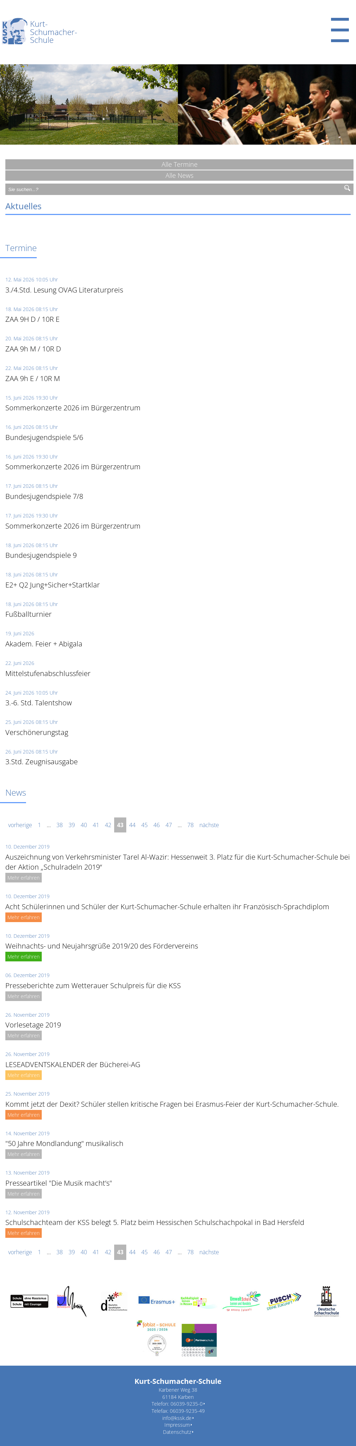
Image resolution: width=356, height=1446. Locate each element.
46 (156, 825)
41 (96, 825)
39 (71, 825)
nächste (209, 825)
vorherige (20, 825)
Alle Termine (180, 164)
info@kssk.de (177, 1418)
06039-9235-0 (187, 1403)
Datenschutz (177, 1432)
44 (132, 825)
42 (108, 825)
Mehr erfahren (23, 877)
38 (59, 825)
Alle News (179, 175)
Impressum (177, 1424)
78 (190, 825)
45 (144, 825)
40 (84, 825)
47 (169, 825)
